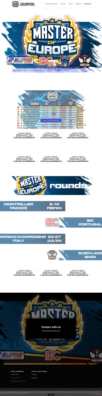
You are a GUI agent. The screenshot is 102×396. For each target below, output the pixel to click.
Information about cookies (18, 381)
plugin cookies (98, 394)
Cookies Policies (15, 378)
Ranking (78, 4)
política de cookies (5, 393)
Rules (71, 4)
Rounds (63, 4)
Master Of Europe (51, 4)
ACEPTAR (51, 394)
